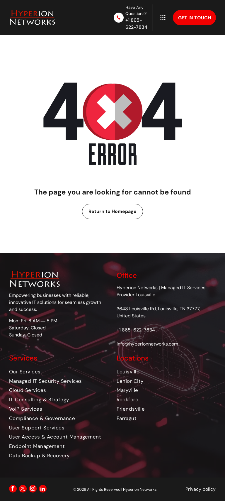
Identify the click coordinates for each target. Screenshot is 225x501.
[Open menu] (163, 17)
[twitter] (23, 489)
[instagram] (33, 489)
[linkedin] (43, 489)
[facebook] (13, 489)
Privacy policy (200, 489)
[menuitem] (58, 371)
